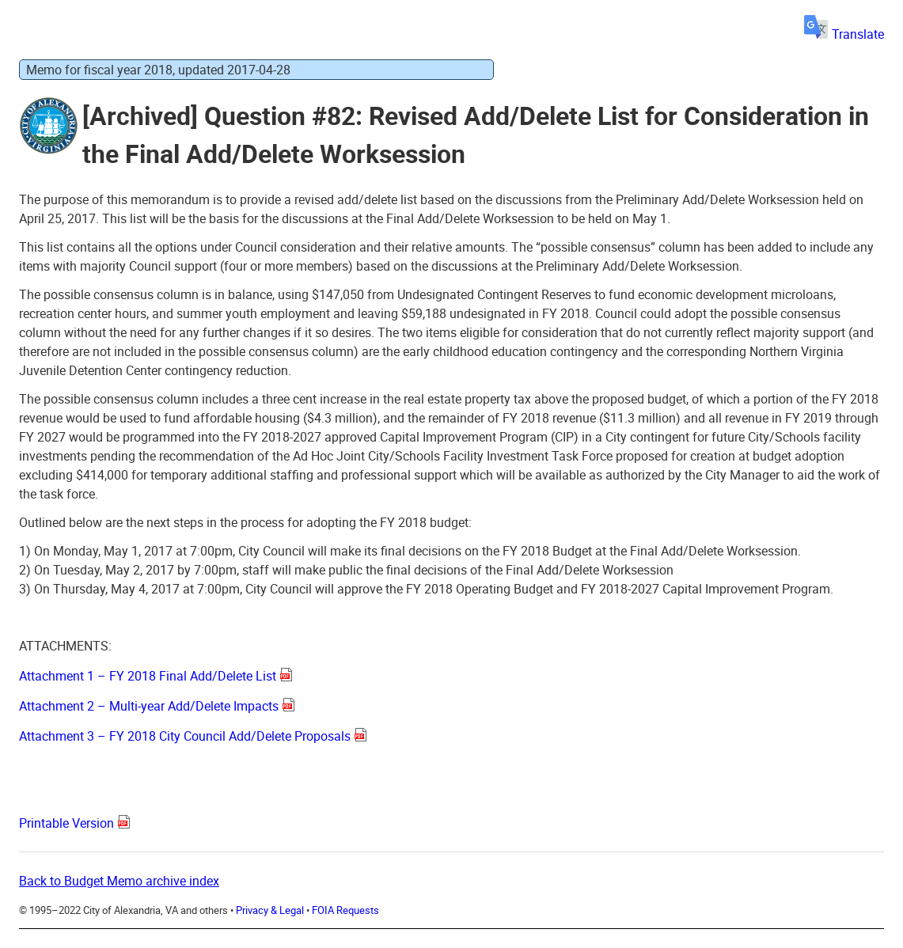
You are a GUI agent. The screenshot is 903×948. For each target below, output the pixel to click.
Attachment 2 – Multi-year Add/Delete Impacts (149, 706)
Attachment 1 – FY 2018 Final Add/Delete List (147, 675)
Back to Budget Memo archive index (119, 880)
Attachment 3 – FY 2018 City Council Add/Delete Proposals (185, 736)
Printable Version (66, 823)
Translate (844, 34)
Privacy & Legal (270, 910)
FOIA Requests (345, 910)
